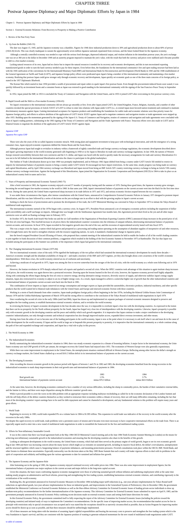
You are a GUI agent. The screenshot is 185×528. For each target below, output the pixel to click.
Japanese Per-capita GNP (16, 134)
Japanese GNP (12, 131)
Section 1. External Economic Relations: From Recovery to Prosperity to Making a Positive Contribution (51, 30)
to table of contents (14, 522)
